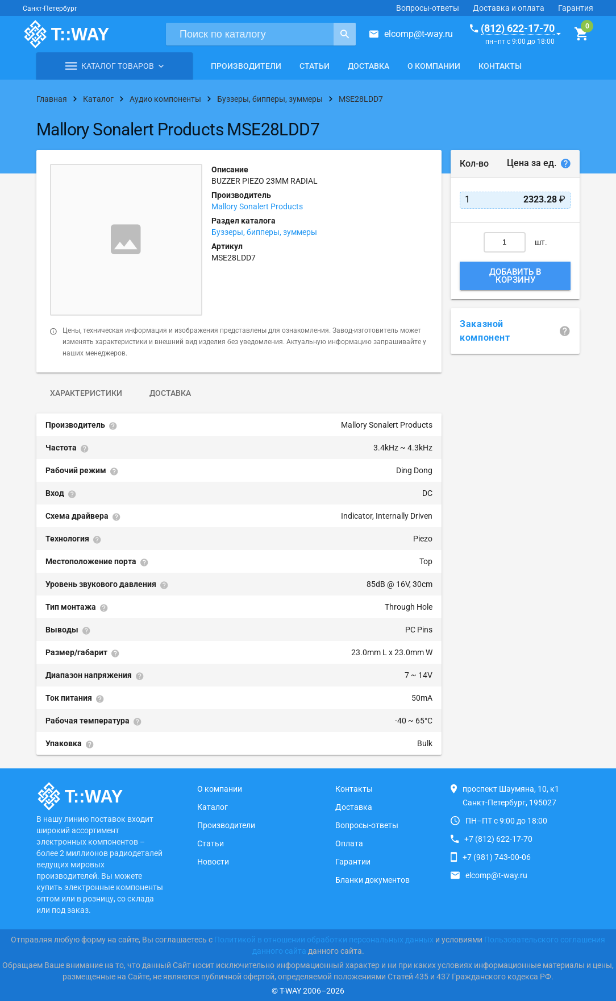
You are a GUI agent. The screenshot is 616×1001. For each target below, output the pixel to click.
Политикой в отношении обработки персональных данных (324, 939)
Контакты (500, 66)
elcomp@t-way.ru (418, 33)
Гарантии (353, 861)
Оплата (349, 843)
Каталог (212, 807)
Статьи (314, 66)
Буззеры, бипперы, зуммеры (264, 232)
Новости (213, 861)
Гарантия (575, 8)
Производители (246, 66)
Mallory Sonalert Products (257, 206)
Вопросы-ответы (427, 8)
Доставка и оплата (508, 8)
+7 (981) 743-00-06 (497, 857)
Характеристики (86, 393)
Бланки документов (372, 879)
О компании (433, 66)
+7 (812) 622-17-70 (498, 838)
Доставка (368, 66)
